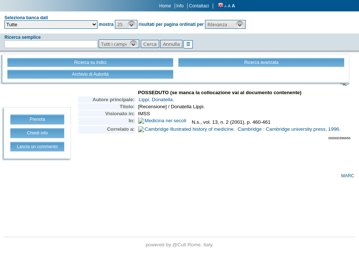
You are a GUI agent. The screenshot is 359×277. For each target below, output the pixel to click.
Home (165, 5)
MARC (347, 175)
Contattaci (199, 5)
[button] (126, 24)
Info (180, 5)
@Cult (180, 244)
